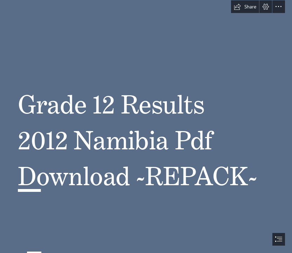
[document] (146, 126)
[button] (245, 6)
